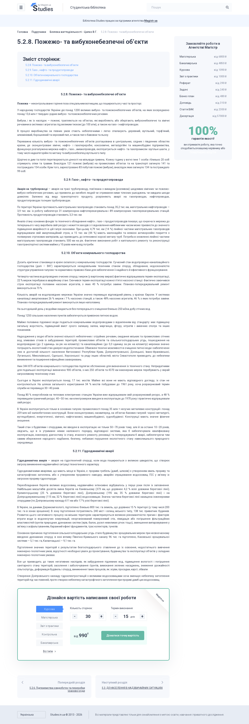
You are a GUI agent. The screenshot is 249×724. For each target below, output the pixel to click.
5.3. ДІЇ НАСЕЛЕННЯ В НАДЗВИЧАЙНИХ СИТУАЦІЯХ (132, 687)
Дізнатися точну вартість (122, 635)
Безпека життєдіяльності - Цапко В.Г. (73, 31)
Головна (22, 31)
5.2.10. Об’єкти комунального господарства (52, 75)
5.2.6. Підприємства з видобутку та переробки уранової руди (57, 689)
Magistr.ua (150, 20)
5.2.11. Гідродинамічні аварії (43, 80)
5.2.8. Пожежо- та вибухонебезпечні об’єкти (52, 65)
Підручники (39, 31)
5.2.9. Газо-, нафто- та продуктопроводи (50, 70)
